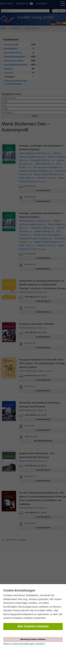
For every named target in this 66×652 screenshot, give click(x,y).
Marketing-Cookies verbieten (32, 639)
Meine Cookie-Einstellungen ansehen (24, 643)
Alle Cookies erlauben (33, 626)
